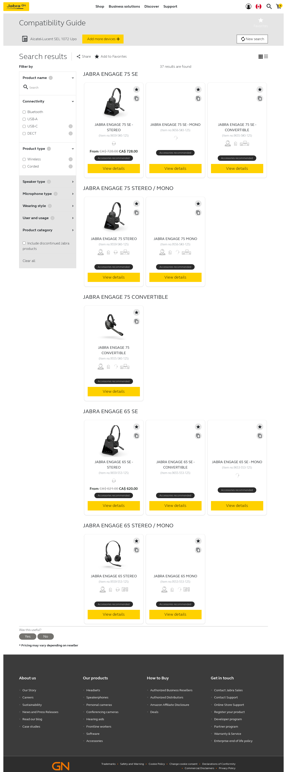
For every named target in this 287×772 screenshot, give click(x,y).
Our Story (29, 690)
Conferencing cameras (102, 710)
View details (114, 168)
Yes (27, 636)
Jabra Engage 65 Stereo (114, 576)
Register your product (229, 710)
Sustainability (32, 703)
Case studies (31, 724)
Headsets (93, 690)
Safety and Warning (132, 759)
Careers (27, 697)
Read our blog (32, 717)
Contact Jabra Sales (228, 690)
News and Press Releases (40, 710)
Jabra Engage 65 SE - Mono (237, 462)
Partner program (226, 724)
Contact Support (226, 697)
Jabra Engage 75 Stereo (114, 239)
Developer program (228, 717)
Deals (154, 710)
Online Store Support (229, 703)
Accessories (94, 737)
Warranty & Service (227, 730)
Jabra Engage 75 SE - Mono (175, 124)
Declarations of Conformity (218, 759)
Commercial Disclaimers (199, 764)
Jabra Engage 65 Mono (175, 576)
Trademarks (108, 759)
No (45, 636)
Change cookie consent (184, 759)
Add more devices (104, 39)
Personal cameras (99, 703)
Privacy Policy (227, 764)
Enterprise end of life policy (233, 737)
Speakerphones (97, 697)
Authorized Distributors (166, 697)
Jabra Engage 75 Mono (175, 239)
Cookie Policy (157, 759)
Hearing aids (95, 717)
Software (93, 730)
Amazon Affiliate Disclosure (169, 703)
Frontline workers (98, 724)
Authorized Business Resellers (171, 690)
